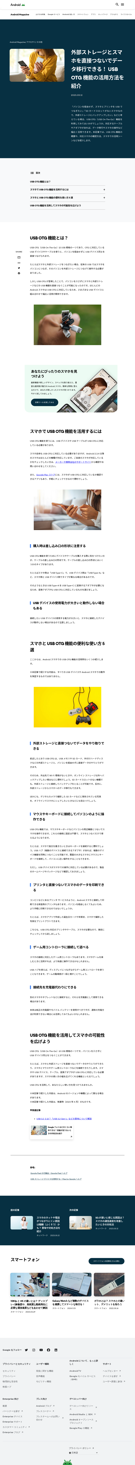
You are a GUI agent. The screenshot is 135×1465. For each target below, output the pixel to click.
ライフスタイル (126, 14)
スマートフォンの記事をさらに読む (106, 1261)
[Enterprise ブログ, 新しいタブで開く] (16, 1432)
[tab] (67, 190)
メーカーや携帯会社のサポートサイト (73, 462)
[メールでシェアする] (19, 241)
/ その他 (39, 42)
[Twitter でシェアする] (19, 252)
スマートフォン (82, 14)
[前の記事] (39, 1220)
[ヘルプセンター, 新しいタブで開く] (117, 1370)
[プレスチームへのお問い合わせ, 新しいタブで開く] (50, 1418)
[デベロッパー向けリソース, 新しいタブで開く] (83, 1407)
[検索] (117, 5)
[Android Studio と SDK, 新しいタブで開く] (83, 1414)
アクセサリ (114, 14)
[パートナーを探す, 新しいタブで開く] (16, 1411)
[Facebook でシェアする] (19, 257)
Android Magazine (20, 14)
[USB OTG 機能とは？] (40, 181)
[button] (75, 1452)
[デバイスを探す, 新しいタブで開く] (117, 1376)
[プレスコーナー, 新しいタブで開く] (50, 1411)
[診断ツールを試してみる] (44, 402)
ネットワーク (103, 14)
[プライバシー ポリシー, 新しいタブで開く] (81, 1448)
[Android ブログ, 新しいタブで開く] (50, 1405)
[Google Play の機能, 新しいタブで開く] (83, 1428)
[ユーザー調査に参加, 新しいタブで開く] (117, 1381)
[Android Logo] (18, 5)
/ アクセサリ (30, 42)
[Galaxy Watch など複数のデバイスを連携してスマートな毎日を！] (71, 1290)
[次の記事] (96, 1220)
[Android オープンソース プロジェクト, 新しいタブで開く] (83, 1421)
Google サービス (54, 14)
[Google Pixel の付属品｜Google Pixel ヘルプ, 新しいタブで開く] (49, 1173)
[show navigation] (122, 5)
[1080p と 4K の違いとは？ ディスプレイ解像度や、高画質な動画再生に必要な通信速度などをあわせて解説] (30, 1292)
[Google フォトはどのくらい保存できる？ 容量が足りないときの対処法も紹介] (51, 1131)
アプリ (93, 14)
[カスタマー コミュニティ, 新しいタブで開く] (16, 1427)
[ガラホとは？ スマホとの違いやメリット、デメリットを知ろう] (113, 1290)
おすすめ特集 (40, 14)
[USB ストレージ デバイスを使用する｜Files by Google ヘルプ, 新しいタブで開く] (56, 1179)
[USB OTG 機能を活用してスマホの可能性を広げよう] (55, 205)
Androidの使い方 (68, 14)
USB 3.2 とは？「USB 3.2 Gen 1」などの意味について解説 (64, 1118)
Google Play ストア (45, 474)
